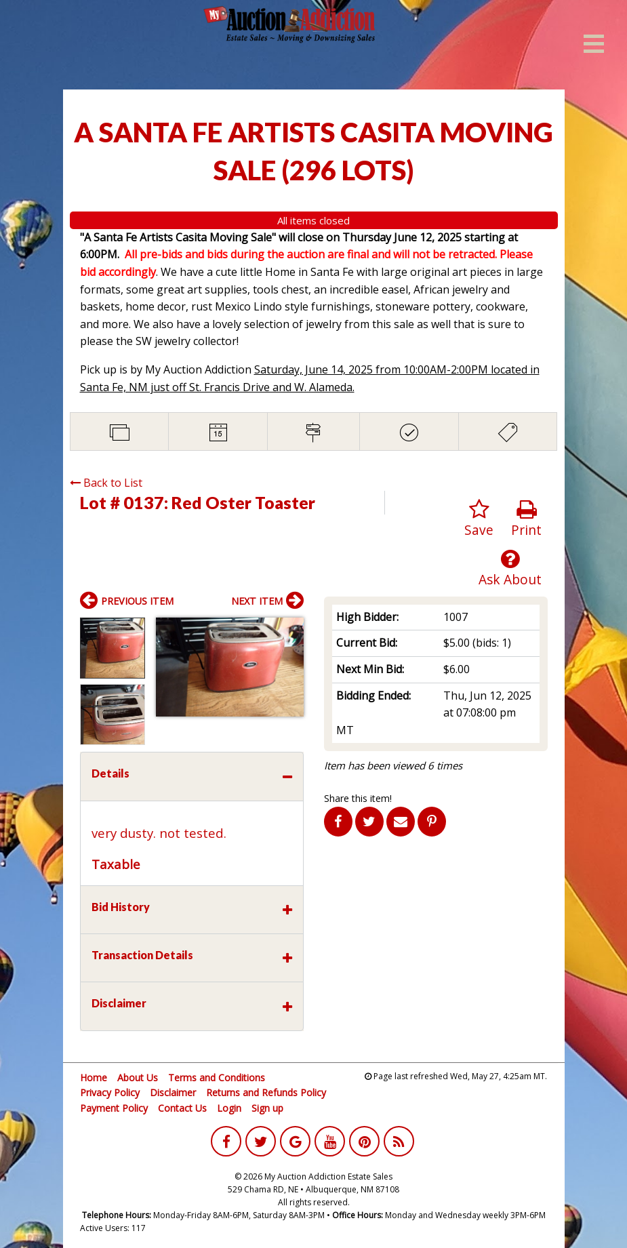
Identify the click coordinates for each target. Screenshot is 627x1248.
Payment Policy (114, 1108)
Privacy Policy (110, 1092)
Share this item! (358, 798)
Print (526, 519)
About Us (137, 1077)
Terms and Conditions (216, 1077)
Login (229, 1108)
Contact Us (182, 1108)
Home (93, 1077)
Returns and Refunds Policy (266, 1092)
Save (478, 519)
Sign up (267, 1108)
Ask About (510, 568)
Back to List (106, 482)
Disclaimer (173, 1092)
